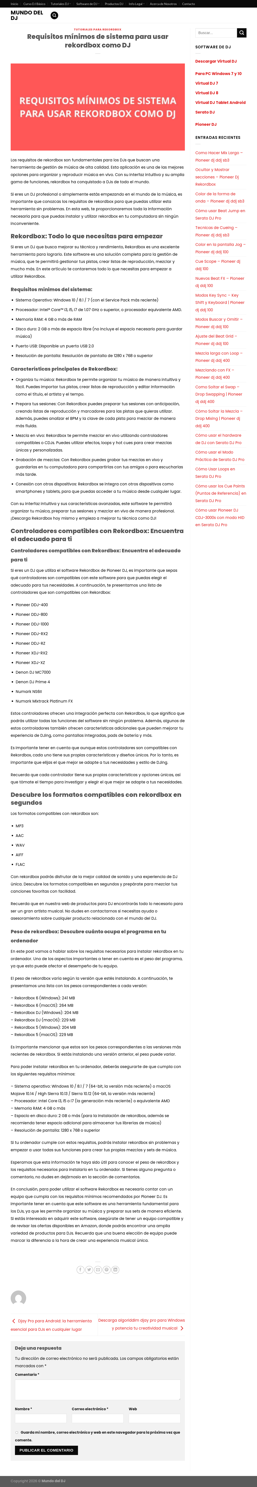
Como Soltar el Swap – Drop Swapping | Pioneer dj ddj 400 (218, 394)
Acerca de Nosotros (163, 4)
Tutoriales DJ (61, 4)
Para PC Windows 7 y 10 (218, 73)
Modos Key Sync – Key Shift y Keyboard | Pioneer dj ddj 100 (220, 303)
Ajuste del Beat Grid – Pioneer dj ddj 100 (216, 339)
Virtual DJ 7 (206, 83)
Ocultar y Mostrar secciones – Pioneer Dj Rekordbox (217, 177)
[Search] (54, 15)
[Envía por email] (98, 1270)
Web (133, 1409)
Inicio (14, 4)
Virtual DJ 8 (206, 93)
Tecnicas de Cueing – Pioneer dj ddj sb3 (216, 231)
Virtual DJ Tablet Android (220, 102)
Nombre (23, 1409)
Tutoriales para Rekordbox (98, 29)
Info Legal (137, 4)
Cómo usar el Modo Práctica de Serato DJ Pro (219, 455)
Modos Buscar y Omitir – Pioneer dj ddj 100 (219, 323)
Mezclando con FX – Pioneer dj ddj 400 (214, 373)
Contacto (188, 4)
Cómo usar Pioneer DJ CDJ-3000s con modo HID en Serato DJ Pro (219, 517)
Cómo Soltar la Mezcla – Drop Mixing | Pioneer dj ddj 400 (219, 418)
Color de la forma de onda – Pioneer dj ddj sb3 (219, 197)
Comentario (27, 1374)
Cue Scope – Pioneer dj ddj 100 (217, 265)
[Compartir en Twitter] (89, 1270)
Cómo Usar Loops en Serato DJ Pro (215, 472)
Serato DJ (205, 112)
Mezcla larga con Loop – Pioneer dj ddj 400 (219, 356)
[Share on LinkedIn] (115, 1270)
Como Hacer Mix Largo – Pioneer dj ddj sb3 (219, 156)
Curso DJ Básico (34, 4)
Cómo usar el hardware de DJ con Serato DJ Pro (218, 439)
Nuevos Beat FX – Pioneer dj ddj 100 (219, 282)
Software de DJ (87, 4)
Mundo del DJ (27, 15)
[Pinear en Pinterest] (107, 1270)
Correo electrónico (90, 1409)
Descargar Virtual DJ (216, 61)
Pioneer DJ (206, 124)
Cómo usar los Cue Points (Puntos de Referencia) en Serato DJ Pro (220, 493)
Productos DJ (114, 4)
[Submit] (241, 33)
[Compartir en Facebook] (81, 1270)
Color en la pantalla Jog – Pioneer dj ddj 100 (220, 248)
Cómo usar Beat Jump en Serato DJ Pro (220, 214)
